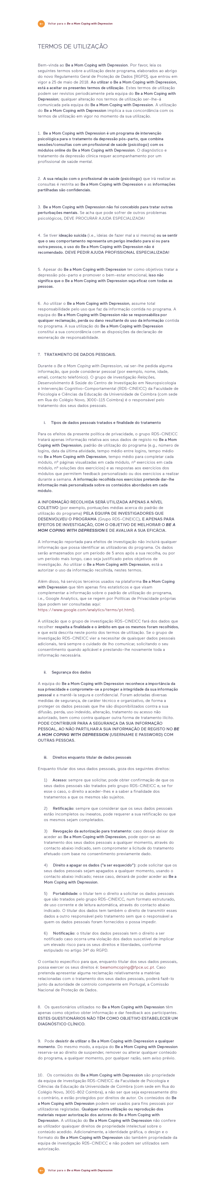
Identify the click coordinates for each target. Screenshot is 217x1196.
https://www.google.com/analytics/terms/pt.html (85, 610)
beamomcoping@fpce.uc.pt (127, 967)
